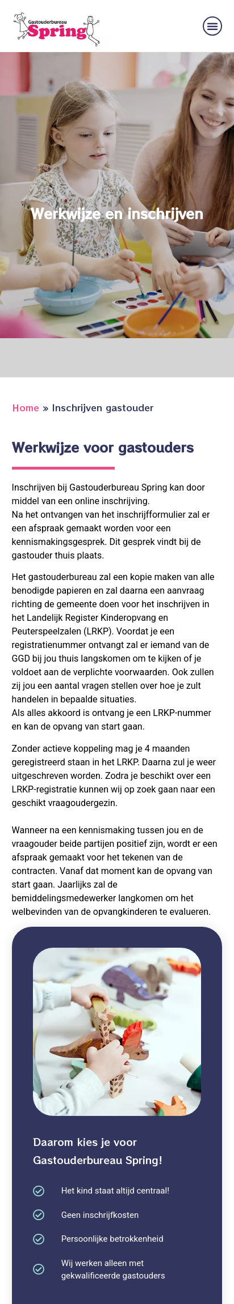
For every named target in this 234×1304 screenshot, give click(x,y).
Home (25, 407)
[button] (212, 26)
